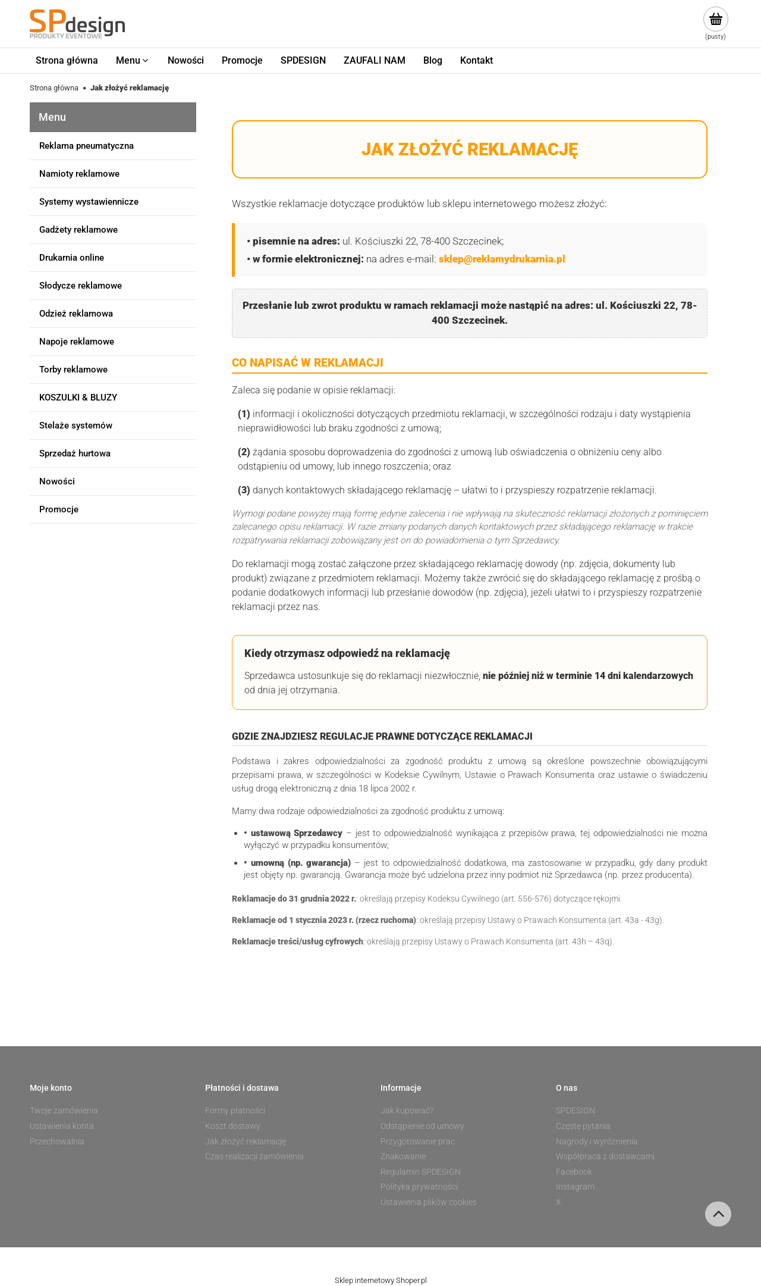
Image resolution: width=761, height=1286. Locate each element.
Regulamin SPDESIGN (420, 1172)
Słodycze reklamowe (80, 285)
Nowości (57, 481)
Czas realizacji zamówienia (254, 1156)
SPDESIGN (575, 1110)
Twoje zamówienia (64, 1110)
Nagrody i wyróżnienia (597, 1141)
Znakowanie (403, 1156)
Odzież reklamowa (76, 313)
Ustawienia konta (62, 1126)
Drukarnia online (71, 257)
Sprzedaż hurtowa (75, 453)
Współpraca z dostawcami (605, 1156)
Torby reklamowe (73, 369)
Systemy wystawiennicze (89, 201)
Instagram (575, 1186)
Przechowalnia (57, 1141)
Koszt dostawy (232, 1126)
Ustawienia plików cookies (428, 1202)
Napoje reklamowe (76, 341)
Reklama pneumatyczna (86, 145)
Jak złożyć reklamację (245, 1141)
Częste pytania (583, 1126)
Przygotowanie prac (417, 1141)
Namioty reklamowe (79, 173)
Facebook (574, 1172)
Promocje (58, 509)
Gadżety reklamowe (78, 229)
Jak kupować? (406, 1110)
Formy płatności (235, 1110)
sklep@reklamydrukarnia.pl (502, 259)
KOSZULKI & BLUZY (78, 397)
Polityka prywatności (419, 1186)
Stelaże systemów (75, 425)
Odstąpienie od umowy (422, 1126)
